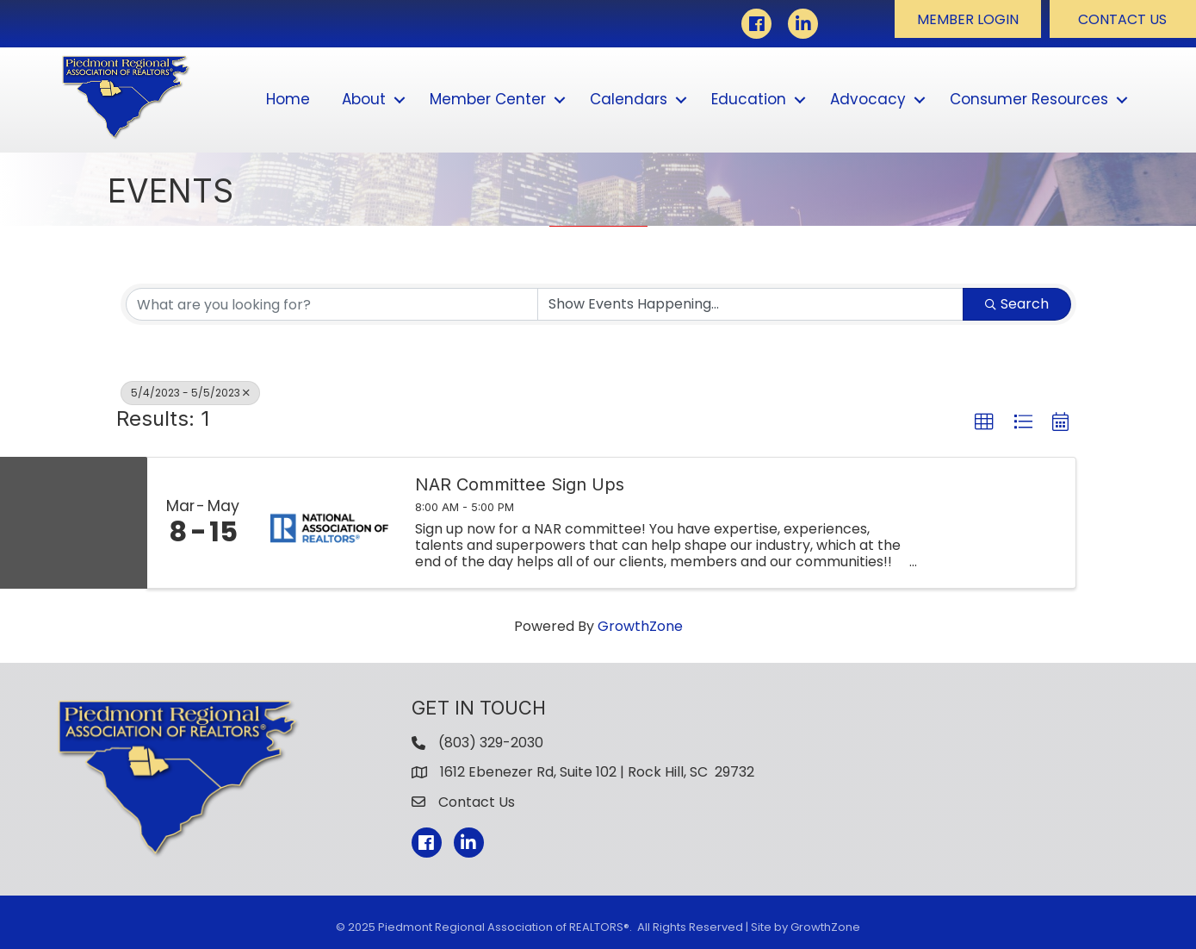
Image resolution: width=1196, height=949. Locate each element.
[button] (968, 19)
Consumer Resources (1029, 99)
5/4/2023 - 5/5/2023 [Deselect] (190, 392)
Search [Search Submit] (1017, 304)
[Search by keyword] (332, 304)
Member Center (488, 99)
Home (288, 99)
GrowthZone (640, 626)
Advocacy (868, 99)
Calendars (628, 99)
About (364, 99)
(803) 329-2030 (490, 742)
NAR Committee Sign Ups (519, 484)
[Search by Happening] (750, 304)
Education (748, 99)
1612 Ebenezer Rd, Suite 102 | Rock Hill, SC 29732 (597, 772)
